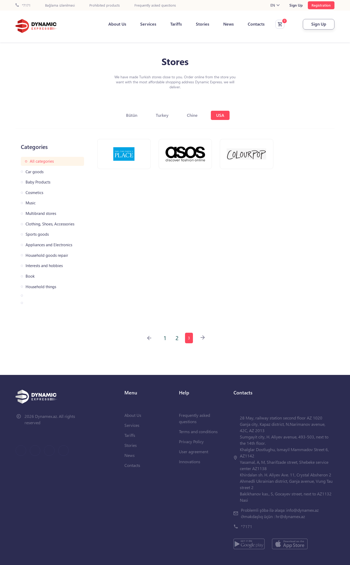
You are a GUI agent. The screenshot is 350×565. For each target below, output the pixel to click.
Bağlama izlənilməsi (60, 5)
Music (31, 202)
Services (148, 24)
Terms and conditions (198, 431)
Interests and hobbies (44, 265)
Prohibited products (104, 5)
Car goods (34, 171)
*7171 (23, 5)
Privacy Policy (191, 441)
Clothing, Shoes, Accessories (50, 223)
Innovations (189, 461)
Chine (192, 115)
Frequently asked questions (155, 5)
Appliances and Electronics (49, 244)
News (228, 24)
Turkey (162, 115)
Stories (202, 24)
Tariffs (176, 24)
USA (220, 115)
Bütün (131, 115)
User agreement (193, 451)
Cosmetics (34, 192)
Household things (41, 286)
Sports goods (37, 234)
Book (30, 276)
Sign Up (296, 5)
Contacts (256, 24)
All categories (42, 161)
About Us (117, 24)
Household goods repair (47, 255)
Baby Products (38, 182)
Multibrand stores (41, 213)
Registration (321, 5)
